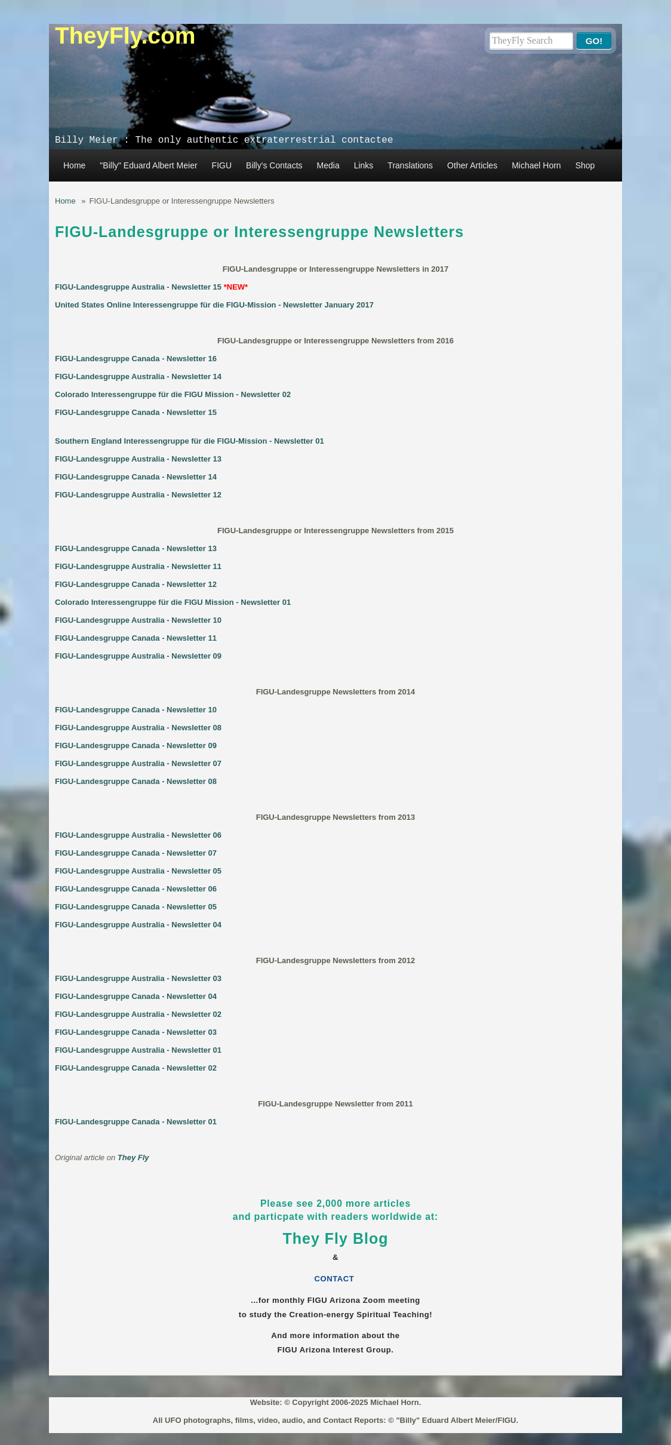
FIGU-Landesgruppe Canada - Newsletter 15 (136, 412)
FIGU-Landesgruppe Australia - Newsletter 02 (138, 1014)
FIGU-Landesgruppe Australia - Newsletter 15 (138, 286)
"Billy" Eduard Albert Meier (148, 165)
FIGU (222, 165)
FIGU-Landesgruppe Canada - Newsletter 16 (136, 358)
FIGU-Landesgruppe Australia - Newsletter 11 (138, 566)
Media (328, 165)
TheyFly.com (125, 35)
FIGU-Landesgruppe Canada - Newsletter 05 (136, 906)
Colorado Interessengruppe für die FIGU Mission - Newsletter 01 (173, 602)
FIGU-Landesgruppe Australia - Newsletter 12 (138, 494)
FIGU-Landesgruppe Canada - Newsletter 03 (136, 1032)
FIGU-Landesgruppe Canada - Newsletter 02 (136, 1067)
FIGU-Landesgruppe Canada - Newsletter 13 (136, 548)
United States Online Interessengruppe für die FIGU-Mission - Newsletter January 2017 (214, 304)
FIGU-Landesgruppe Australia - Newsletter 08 (138, 727)
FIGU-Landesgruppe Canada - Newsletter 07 (136, 852)
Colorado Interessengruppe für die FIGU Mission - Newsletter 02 (173, 394)
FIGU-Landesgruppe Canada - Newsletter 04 (136, 996)
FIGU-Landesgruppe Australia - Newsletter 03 (138, 978)
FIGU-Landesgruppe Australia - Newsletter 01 (138, 1050)
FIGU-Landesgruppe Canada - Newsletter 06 (136, 888)
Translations (410, 165)
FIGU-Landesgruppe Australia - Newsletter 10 (138, 620)
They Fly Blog (336, 1238)
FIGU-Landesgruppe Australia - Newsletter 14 (138, 376)
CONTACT (336, 1278)
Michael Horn (536, 165)
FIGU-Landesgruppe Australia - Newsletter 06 (138, 835)
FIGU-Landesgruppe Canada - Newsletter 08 (136, 781)
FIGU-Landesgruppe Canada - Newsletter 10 (136, 709)
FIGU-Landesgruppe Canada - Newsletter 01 (136, 1121)
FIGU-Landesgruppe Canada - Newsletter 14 (136, 476)
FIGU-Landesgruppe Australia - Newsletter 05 (138, 870)
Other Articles (472, 165)
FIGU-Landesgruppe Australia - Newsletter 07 (138, 763)
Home (74, 165)
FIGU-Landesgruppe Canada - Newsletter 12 (136, 584)
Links (364, 165)
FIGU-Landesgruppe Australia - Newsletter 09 (138, 655)
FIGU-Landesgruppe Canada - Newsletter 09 (136, 745)
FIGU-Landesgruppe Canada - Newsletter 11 (136, 638)
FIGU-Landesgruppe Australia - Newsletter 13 (138, 458)
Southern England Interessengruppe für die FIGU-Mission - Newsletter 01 (189, 440)
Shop (585, 165)
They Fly (133, 1157)
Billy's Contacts (274, 165)
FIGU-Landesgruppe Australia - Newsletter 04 (138, 924)
